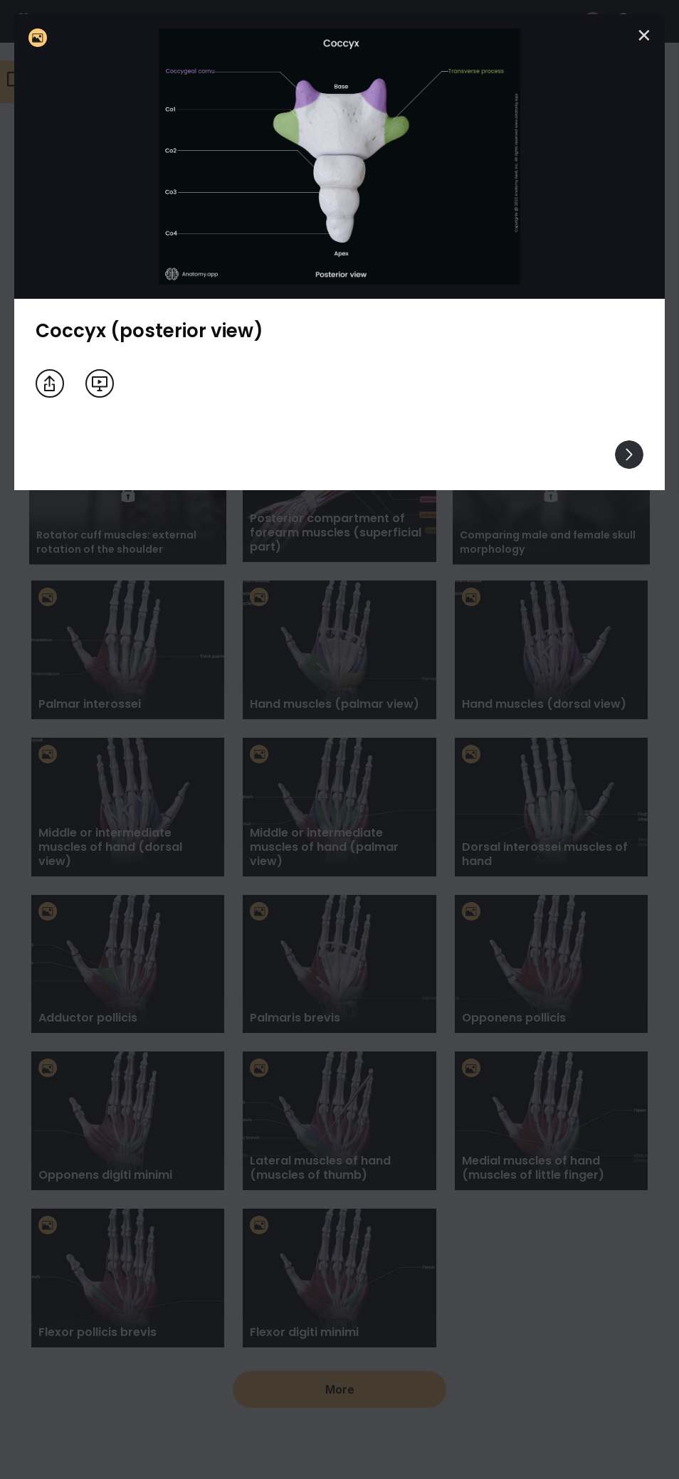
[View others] (629, 454)
